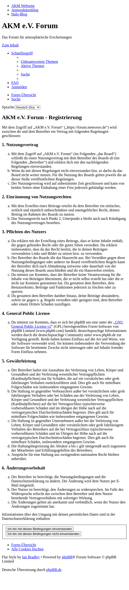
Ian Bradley (31, 557)
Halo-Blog (19, 14)
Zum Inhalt (10, 45)
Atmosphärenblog (24, 10)
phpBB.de (53, 570)
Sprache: (8, 107)
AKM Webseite (23, 6)
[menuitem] (39, 62)
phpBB (67, 557)
